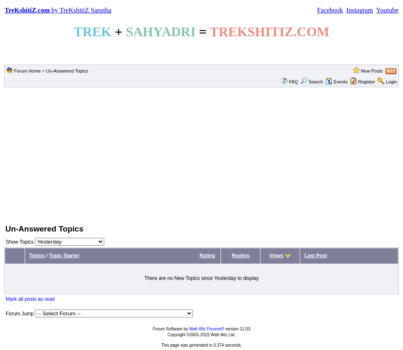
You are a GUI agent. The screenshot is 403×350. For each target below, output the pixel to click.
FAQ (293, 81)
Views (276, 256)
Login (391, 81)
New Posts (372, 70)
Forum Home (27, 70)
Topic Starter (64, 256)
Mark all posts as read (30, 299)
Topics (37, 256)
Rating (207, 256)
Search (311, 81)
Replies (241, 256)
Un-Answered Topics (67, 70)
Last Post (315, 256)
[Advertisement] (201, 154)
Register (366, 81)
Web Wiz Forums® (206, 329)
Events (336, 81)
